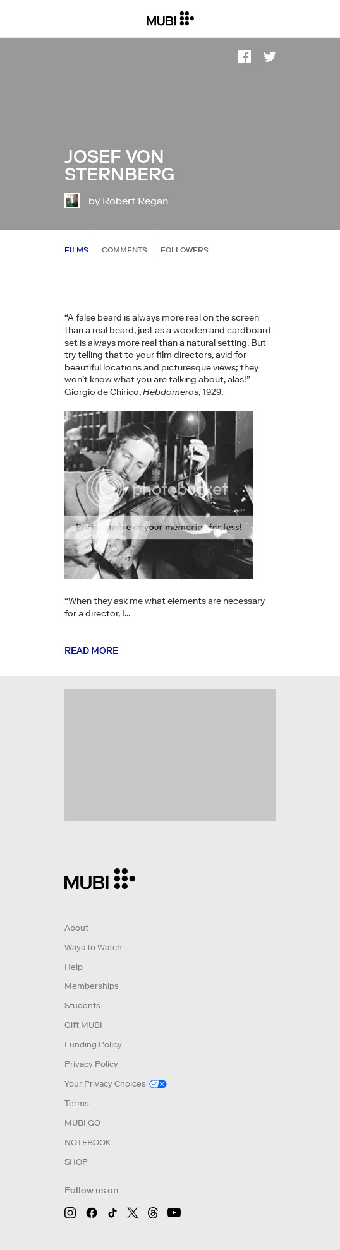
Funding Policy (93, 1044)
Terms (76, 1103)
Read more (91, 650)
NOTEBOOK (87, 1142)
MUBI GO (82, 1122)
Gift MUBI (83, 1025)
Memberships (91, 986)
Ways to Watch (93, 947)
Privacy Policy (91, 1064)
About (76, 928)
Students (82, 1005)
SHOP (76, 1162)
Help (73, 967)
